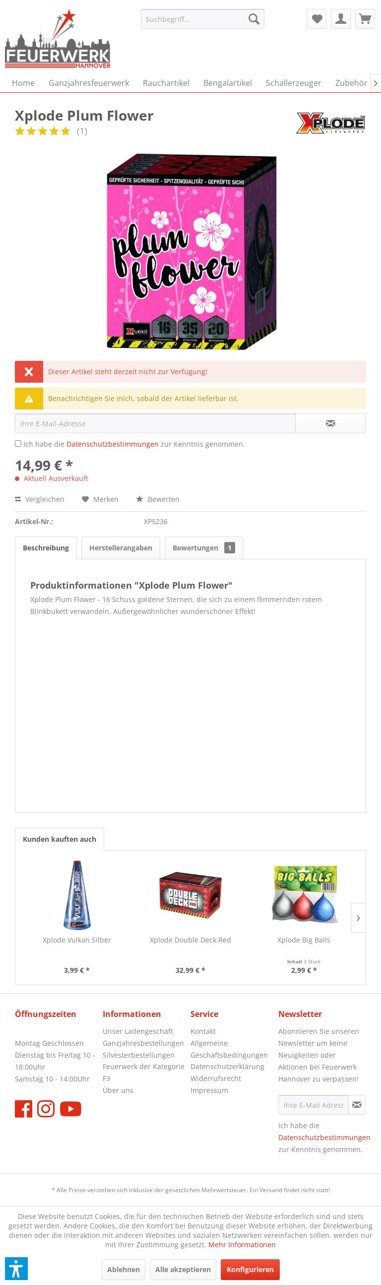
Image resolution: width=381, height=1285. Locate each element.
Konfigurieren (250, 1269)
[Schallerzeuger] (293, 82)
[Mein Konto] (341, 19)
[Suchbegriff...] (203, 19)
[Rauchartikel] (166, 82)
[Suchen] (254, 19)
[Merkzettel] (316, 19)
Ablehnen (123, 1269)
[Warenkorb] (365, 19)
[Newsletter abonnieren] (357, 1105)
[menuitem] (203, 19)
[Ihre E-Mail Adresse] (313, 1105)
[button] (16, 1268)
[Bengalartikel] (227, 82)
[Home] (23, 82)
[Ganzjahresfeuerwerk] (89, 82)
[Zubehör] (351, 82)
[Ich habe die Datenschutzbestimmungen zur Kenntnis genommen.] (18, 443)
